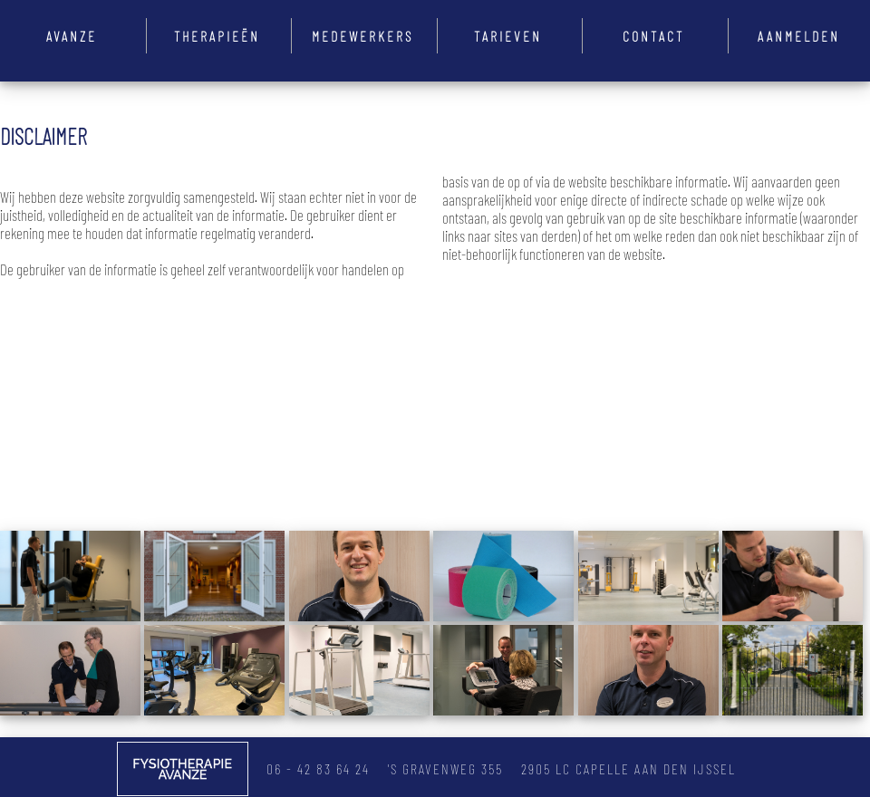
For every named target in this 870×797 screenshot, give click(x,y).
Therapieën (217, 35)
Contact (653, 35)
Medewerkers (362, 35)
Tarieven (508, 35)
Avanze (71, 35)
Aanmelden (799, 35)
